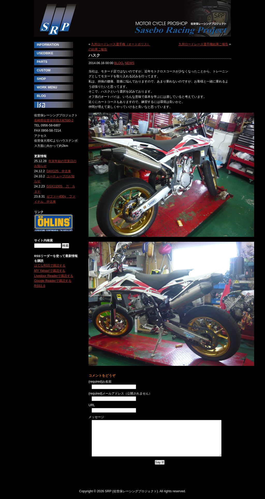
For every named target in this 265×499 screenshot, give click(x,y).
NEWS (129, 63)
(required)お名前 (100, 381)
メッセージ (96, 417)
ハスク (94, 55)
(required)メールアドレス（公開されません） (120, 393)
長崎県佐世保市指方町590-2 (53, 120)
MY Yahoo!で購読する (49, 271)
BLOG (118, 63)
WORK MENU (47, 87)
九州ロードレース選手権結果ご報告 (203, 44)
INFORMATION (48, 45)
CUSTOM (43, 70)
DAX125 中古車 (59, 171)
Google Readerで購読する (52, 281)
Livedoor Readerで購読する (53, 276)
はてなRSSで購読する (49, 265)
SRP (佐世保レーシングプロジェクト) (132, 18)
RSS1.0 (39, 286)
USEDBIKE (45, 53)
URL (92, 405)
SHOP (41, 79)
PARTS (42, 62)
